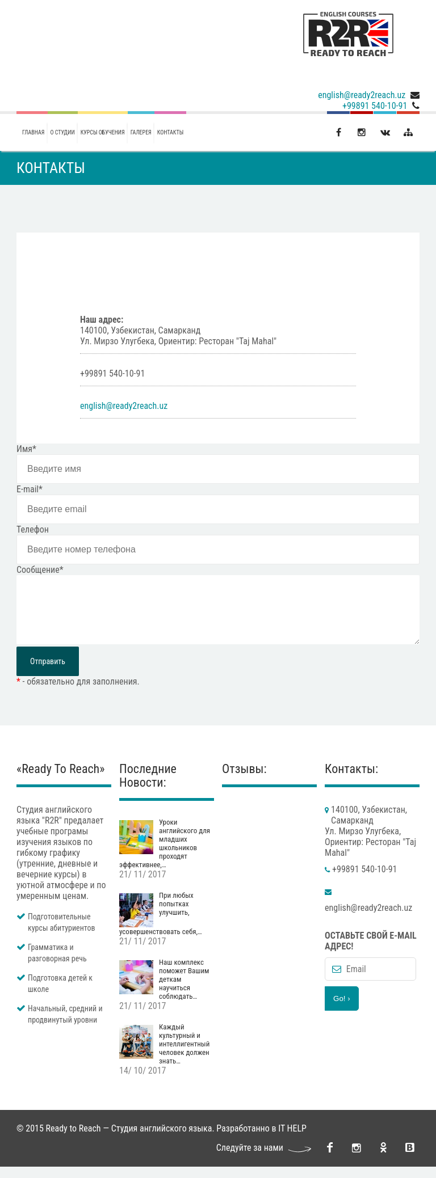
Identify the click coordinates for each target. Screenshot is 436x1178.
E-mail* (29, 489)
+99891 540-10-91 (374, 105)
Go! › (341, 1010)
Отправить (47, 672)
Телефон (32, 529)
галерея (141, 132)
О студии (63, 132)
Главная (33, 132)
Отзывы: (244, 780)
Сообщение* (40, 569)
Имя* (26, 449)
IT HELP (292, 1139)
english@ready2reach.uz (361, 95)
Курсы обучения (103, 132)
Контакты (170, 132)
